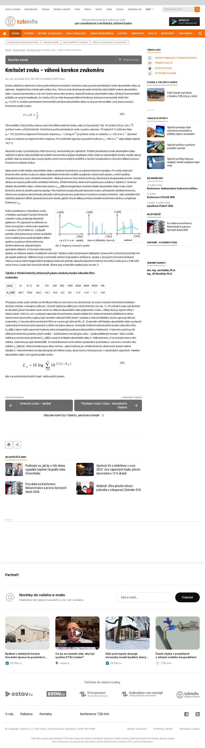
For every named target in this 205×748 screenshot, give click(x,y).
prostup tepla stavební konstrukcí (23, 42)
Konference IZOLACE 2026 (161, 197)
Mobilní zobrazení (137, 728)
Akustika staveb (34, 50)
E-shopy (120, 9)
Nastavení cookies (190, 728)
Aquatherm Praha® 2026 (160, 206)
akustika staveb (50, 42)
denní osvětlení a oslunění (75, 42)
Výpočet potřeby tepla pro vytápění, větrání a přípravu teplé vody (183, 162)
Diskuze (45, 9)
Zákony (87, 9)
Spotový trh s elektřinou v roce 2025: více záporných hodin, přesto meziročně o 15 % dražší (118, 469)
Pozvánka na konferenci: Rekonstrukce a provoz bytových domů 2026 (46, 488)
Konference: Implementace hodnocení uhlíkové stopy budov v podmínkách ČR (173, 188)
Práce (77, 9)
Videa (109, 9)
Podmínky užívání (163, 728)
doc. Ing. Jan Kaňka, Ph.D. (161, 270)
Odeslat (187, 597)
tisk (8, 444)
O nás (9, 714)
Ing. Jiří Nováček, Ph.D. (159, 273)
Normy (99, 9)
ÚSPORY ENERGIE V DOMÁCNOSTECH (176, 58)
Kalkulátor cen (135, 9)
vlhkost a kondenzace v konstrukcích (109, 42)
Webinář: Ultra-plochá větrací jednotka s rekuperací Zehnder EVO (118, 488)
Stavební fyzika (19, 50)
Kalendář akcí (31, 9)
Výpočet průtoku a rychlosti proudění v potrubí (181, 146)
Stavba (8, 50)
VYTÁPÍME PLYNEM (165, 73)
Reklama (26, 714)
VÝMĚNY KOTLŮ (163, 62)
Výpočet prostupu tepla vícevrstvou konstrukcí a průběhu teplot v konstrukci (181, 131)
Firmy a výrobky (12, 9)
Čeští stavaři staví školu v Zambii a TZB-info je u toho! (182, 94)
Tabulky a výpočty (61, 9)
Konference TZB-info (94, 714)
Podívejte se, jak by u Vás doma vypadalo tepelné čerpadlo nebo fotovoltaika (45, 469)
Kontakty (46, 714)
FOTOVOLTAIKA (163, 68)
